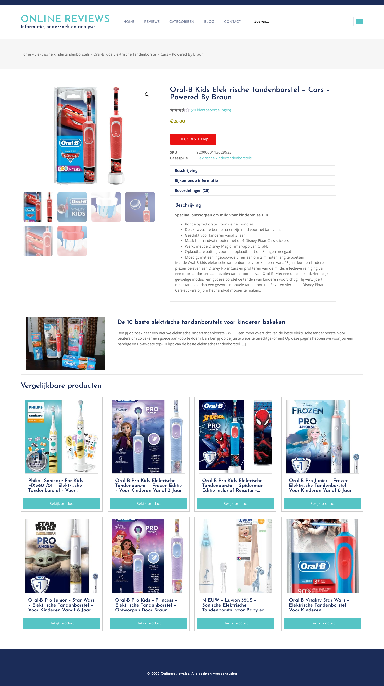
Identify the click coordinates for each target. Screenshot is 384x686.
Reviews (152, 22)
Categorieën (181, 22)
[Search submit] (359, 21)
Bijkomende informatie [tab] (196, 180)
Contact (232, 22)
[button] (147, 94)
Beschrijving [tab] (186, 170)
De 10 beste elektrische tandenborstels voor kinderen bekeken (201, 322)
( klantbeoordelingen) (211, 109)
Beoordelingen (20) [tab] (192, 190)
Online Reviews (65, 20)
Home (128, 22)
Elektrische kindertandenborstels (62, 54)
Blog (209, 22)
